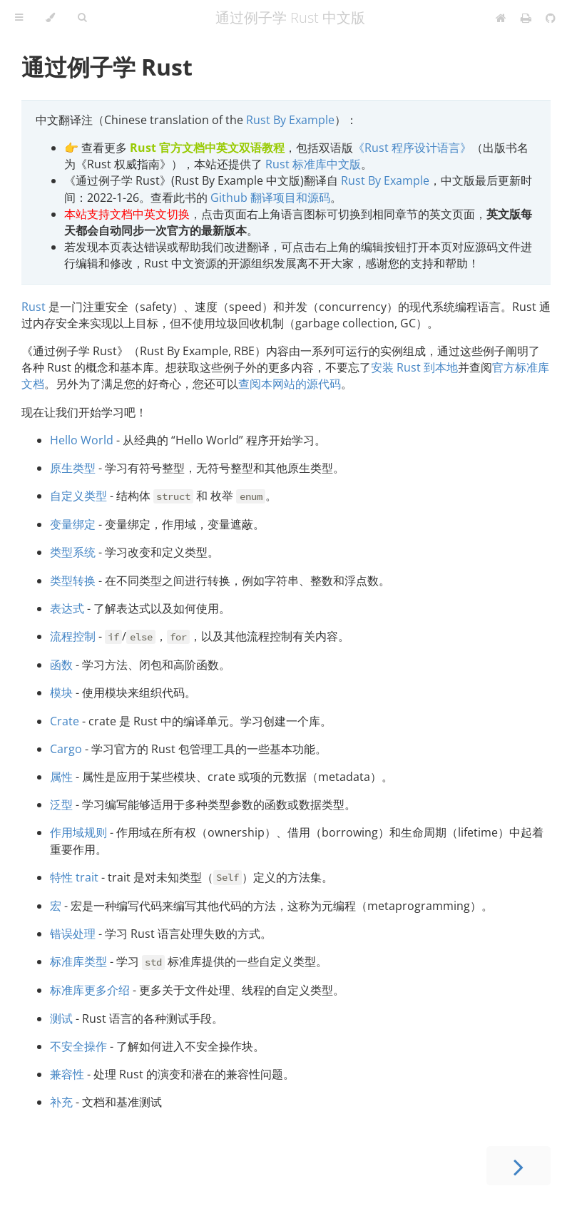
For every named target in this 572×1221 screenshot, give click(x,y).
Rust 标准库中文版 (313, 164)
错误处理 (73, 933)
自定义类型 (78, 496)
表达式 (67, 608)
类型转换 (73, 580)
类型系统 (73, 552)
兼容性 (67, 1074)
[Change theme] (50, 18)
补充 (61, 1102)
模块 (61, 692)
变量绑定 (73, 524)
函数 (61, 665)
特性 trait (74, 877)
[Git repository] (550, 18)
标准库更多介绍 (90, 990)
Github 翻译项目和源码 (270, 197)
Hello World (81, 440)
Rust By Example (290, 120)
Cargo (66, 749)
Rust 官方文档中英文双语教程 (207, 147)
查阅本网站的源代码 (289, 384)
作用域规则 (78, 832)
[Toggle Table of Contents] (19, 18)
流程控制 (73, 636)
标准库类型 (78, 961)
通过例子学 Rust (107, 66)
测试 (61, 1018)
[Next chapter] (518, 1165)
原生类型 (73, 468)
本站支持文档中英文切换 (127, 214)
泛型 (61, 804)
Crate (64, 721)
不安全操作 (78, 1046)
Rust (33, 307)
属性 (61, 777)
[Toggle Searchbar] (82, 18)
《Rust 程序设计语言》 (412, 147)
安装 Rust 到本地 (414, 367)
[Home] (501, 18)
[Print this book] (527, 18)
